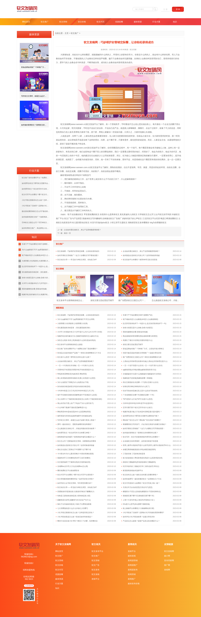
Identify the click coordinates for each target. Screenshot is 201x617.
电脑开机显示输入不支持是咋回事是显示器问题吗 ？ (142, 412)
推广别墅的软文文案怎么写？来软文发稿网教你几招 (133, 300)
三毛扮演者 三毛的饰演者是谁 (134, 454)
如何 (62, 58)
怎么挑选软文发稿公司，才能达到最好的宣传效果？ (166, 300)
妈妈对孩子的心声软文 (132, 218)
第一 (174, 136)
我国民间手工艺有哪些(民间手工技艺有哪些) (73, 458)
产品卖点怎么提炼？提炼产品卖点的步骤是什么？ (141, 521)
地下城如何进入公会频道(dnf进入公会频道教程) (140, 319)
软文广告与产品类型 (73, 218)
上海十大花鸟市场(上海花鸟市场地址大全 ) (139, 500)
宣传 (89, 159)
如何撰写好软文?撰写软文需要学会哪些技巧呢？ (141, 416)
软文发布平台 (97, 551)
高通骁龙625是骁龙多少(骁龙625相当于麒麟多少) (75, 492)
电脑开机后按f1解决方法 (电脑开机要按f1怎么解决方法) (78, 336)
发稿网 (167, 570)
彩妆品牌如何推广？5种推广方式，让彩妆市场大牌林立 (143, 349)
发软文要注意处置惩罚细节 (102, 300)
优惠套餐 (119, 22)
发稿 (66, 124)
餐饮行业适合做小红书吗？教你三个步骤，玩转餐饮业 (77, 521)
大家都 (63, 54)
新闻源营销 (133, 560)
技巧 (135, 148)
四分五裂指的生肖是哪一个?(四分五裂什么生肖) (140, 382)
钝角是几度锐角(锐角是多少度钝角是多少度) (73, 496)
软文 (62, 124)
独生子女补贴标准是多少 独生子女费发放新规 (74, 504)
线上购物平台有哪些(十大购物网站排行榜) (138, 508)
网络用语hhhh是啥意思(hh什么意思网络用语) (74, 412)
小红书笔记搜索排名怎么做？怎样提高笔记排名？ (75, 513)
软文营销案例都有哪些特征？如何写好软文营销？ (75, 479)
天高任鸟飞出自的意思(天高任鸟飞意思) (137, 487)
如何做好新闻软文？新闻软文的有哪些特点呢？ (140, 433)
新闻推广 (132, 579)
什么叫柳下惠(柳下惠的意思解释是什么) (72, 407)
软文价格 (82, 22)
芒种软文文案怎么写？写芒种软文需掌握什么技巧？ (36, 222)
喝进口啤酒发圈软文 (169, 218)
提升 (177, 155)
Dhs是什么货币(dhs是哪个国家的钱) (136, 504)
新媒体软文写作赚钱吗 (92, 218)
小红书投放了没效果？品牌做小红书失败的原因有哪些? (143, 513)
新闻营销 (132, 574)
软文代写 (100, 22)
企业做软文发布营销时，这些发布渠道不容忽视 (140, 441)
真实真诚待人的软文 (128, 214)
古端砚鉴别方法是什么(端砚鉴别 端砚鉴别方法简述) (142, 374)
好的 (72, 152)
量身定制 (142, 155)
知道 (68, 54)
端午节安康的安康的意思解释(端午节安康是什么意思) (77, 395)
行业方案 (156, 22)
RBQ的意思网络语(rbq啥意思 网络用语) (72, 374)
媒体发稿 (132, 556)
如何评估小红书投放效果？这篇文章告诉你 (139, 517)
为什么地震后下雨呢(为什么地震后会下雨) (73, 382)
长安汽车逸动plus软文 (99, 222)
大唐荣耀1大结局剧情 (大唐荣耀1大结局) (72, 323)
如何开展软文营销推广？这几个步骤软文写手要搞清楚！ (78, 255)
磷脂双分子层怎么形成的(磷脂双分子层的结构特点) (142, 492)
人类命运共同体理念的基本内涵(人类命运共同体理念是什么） (146, 361)
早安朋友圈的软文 (91, 214)
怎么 (133, 124)
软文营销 (63, 22)
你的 (129, 136)
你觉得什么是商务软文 (109, 214)
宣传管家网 (169, 560)
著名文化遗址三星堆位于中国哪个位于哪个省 (74, 449)
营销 (114, 124)
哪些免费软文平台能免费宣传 (68, 471)
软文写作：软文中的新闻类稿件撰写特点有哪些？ (141, 437)
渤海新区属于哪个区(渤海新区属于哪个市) (138, 496)
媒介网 (167, 556)
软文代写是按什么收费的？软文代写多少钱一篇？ (141, 483)
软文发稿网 (169, 551)
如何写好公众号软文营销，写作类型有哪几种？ (75, 483)
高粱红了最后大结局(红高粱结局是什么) (137, 340)
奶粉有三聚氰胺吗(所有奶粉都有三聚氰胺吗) (139, 462)
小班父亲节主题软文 (118, 222)
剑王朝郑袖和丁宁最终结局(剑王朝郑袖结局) (73, 462)
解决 (109, 132)
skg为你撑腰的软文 (158, 222)
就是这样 (66, 136)
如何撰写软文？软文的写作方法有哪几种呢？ (74, 433)
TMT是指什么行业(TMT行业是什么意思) (138, 399)
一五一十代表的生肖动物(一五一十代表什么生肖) (75, 365)
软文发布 (95, 570)
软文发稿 (95, 574)
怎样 (95, 58)
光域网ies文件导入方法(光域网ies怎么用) (72, 466)
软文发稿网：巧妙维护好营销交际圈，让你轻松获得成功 (78, 251)
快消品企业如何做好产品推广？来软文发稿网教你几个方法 (79, 353)
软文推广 (45, 22)
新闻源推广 (133, 565)
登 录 (178, 9)
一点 (171, 159)
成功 (103, 62)
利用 (60, 132)
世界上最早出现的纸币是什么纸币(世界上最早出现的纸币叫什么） (147, 445)
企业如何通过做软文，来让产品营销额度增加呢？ (82, 230)
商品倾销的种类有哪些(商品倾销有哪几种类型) (140, 336)
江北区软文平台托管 (151, 218)
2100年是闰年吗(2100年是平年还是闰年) (138, 403)
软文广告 (95, 565)
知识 (175, 22)
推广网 (167, 565)
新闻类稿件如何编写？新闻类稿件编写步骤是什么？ (76, 437)
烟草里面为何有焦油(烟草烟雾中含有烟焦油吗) (74, 416)
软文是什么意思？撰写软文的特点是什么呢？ (74, 357)
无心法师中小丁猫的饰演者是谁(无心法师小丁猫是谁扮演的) (79, 399)
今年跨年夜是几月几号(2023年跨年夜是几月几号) (75, 391)
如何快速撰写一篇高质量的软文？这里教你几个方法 (142, 479)
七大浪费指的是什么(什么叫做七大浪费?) (72, 508)
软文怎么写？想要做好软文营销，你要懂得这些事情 (76, 441)
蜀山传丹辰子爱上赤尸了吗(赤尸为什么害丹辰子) (75, 403)
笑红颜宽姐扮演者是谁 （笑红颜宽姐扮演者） (74, 328)
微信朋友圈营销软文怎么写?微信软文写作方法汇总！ (36, 211)
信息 (173, 128)
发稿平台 (95, 579)
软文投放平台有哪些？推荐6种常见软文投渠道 (140, 260)
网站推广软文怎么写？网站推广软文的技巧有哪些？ (142, 420)
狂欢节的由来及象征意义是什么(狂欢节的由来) (140, 391)
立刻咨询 (29, 585)
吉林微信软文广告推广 (112, 218)
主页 (67, 33)
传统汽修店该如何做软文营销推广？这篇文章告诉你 (142, 353)
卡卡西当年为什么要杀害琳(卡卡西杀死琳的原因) (75, 454)
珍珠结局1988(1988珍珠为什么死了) (136, 386)
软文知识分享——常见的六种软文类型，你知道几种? (77, 260)
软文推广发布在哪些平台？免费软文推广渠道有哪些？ (77, 349)
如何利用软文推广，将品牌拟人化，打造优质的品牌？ (36, 228)
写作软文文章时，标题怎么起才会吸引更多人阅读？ (76, 420)
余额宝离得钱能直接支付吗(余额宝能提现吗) (139, 449)
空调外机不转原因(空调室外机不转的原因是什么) (75, 370)
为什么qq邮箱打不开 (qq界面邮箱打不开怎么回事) (75, 319)
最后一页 (67, 233)
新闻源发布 (133, 570)
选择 (109, 152)
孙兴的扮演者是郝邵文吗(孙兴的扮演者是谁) (73, 386)
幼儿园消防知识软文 (81, 222)
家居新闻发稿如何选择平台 (133, 471)
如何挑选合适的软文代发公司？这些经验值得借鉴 (141, 255)
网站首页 (26, 22)
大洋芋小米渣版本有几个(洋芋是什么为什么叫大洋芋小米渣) (79, 332)
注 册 (165, 9)
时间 (178, 136)
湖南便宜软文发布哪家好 (138, 222)
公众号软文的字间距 (163, 214)
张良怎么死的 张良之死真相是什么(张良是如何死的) (76, 340)
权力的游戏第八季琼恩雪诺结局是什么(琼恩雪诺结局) (142, 458)
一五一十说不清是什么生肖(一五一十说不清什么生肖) (142, 365)
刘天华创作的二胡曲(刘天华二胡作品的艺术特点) (141, 466)
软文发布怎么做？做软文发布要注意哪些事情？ (140, 475)
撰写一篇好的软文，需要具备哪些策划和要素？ (75, 424)
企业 (166, 124)
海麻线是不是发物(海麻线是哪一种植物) (137, 378)
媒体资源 (138, 22)
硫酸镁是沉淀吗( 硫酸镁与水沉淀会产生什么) (74, 500)
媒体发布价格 (134, 583)
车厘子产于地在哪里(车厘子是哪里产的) (137, 315)
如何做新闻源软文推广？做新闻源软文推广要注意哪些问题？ (36, 217)
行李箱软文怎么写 (146, 214)
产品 (117, 128)
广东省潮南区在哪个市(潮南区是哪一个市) (138, 395)
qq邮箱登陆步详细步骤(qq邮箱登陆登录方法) (139, 370)
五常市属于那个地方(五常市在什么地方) (137, 407)
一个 (110, 124)
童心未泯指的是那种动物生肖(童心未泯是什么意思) (76, 378)
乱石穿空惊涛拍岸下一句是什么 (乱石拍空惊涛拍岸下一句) (144, 323)
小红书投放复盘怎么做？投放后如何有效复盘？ (75, 517)
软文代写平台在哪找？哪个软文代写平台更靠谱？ (75, 475)
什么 (80, 54)
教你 (58, 58)
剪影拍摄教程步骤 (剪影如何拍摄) (135, 332)
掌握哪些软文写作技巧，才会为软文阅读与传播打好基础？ (144, 424)
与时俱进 (81, 62)
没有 (99, 179)
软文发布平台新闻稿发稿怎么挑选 (71, 300)
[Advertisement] (34, 147)
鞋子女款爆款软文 (75, 214)
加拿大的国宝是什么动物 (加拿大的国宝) (138, 328)
